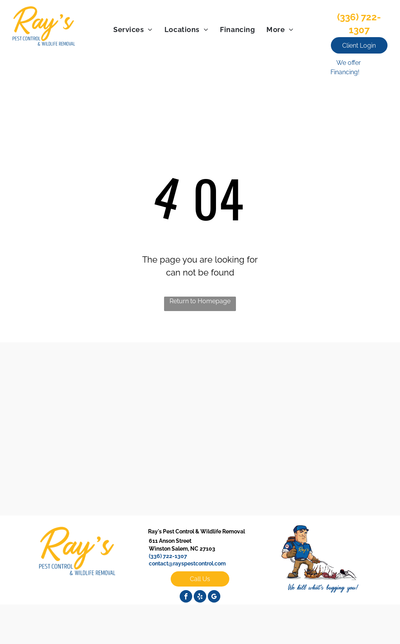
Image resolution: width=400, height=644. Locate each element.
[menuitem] (133, 29)
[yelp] (200, 597)
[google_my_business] (214, 597)
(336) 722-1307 (168, 556)
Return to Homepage (200, 301)
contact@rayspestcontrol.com (187, 563)
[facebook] (186, 597)
